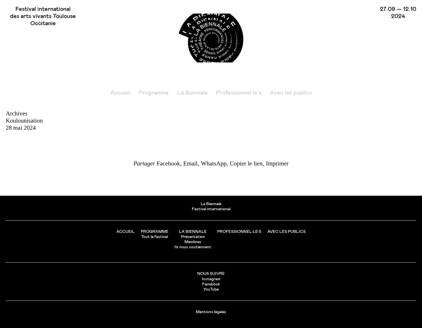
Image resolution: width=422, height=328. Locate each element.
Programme (154, 93)
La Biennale (192, 93)
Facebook (168, 163)
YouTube (211, 289)
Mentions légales (211, 312)
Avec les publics (291, 93)
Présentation (193, 237)
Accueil (120, 93)
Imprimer (277, 163)
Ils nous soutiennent (192, 247)
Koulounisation (24, 120)
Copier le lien (246, 163)
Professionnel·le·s (238, 93)
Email (190, 163)
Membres (192, 242)
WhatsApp (214, 163)
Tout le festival (154, 237)
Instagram (211, 279)
